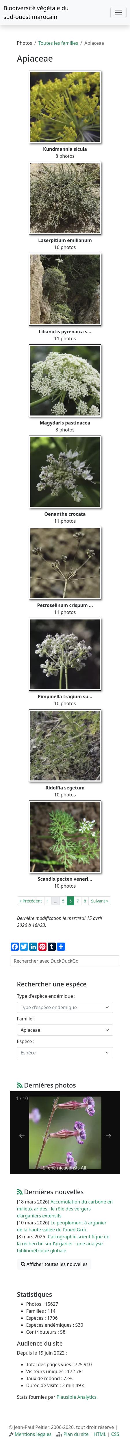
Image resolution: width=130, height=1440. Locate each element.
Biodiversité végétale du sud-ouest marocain (36, 12)
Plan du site (76, 1434)
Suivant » (99, 901)
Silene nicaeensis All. (65, 1168)
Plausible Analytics (76, 1397)
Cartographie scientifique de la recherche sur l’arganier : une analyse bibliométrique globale (63, 1243)
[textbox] (62, 1007)
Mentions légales (33, 1434)
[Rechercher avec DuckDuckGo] (65, 960)
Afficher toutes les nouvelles (54, 1264)
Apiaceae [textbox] (30, 1030)
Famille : (26, 1018)
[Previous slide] (22, 1135)
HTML (100, 1434)
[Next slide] (108, 1135)
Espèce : (26, 1041)
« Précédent (31, 901)
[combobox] (65, 1007)
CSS (115, 1434)
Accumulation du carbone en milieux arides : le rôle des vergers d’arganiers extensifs (65, 1209)
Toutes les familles (58, 43)
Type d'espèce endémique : (46, 996)
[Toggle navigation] (118, 12)
